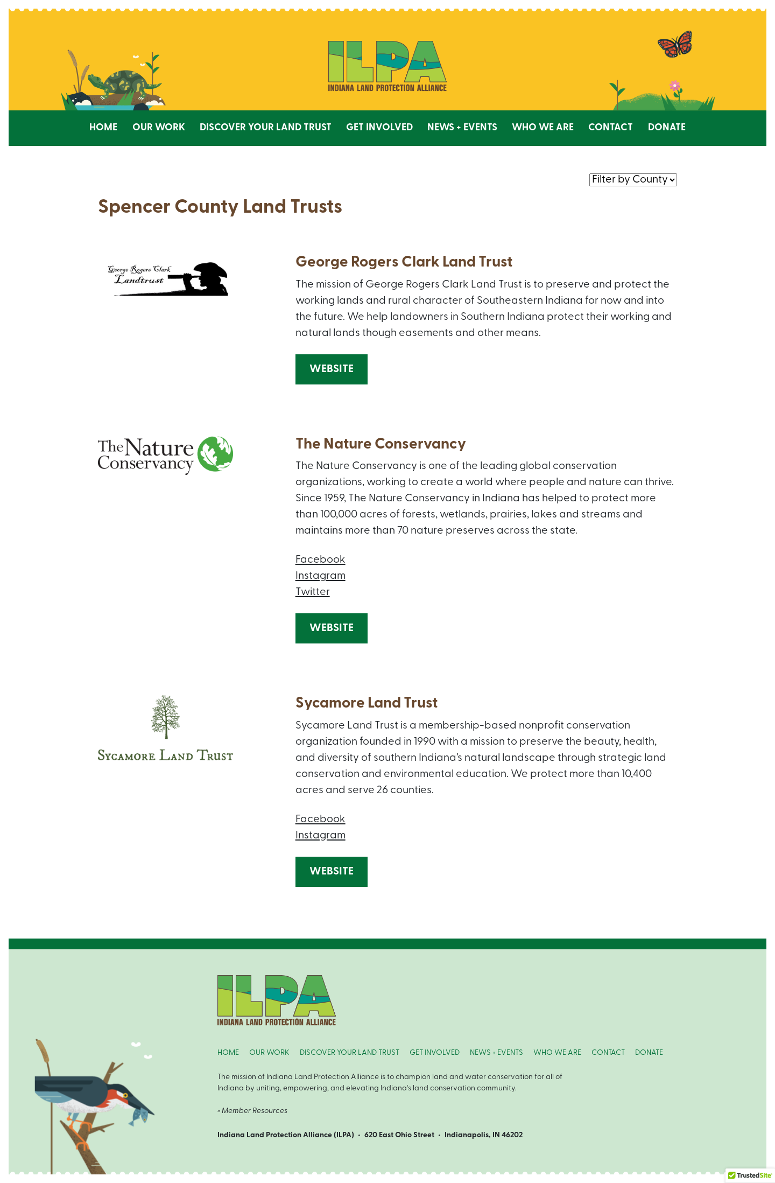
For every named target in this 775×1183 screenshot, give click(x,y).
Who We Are (543, 128)
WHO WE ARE (557, 1053)
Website (331, 369)
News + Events (462, 128)
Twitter (312, 592)
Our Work (158, 128)
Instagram (320, 576)
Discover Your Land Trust (266, 128)
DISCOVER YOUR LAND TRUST (349, 1053)
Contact (610, 128)
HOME (228, 1053)
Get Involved (379, 128)
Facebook (320, 560)
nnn (633, 179)
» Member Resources (252, 1111)
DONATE (649, 1053)
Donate (667, 128)
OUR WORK (269, 1053)
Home (103, 128)
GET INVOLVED (435, 1053)
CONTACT (608, 1053)
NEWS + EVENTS (496, 1053)
